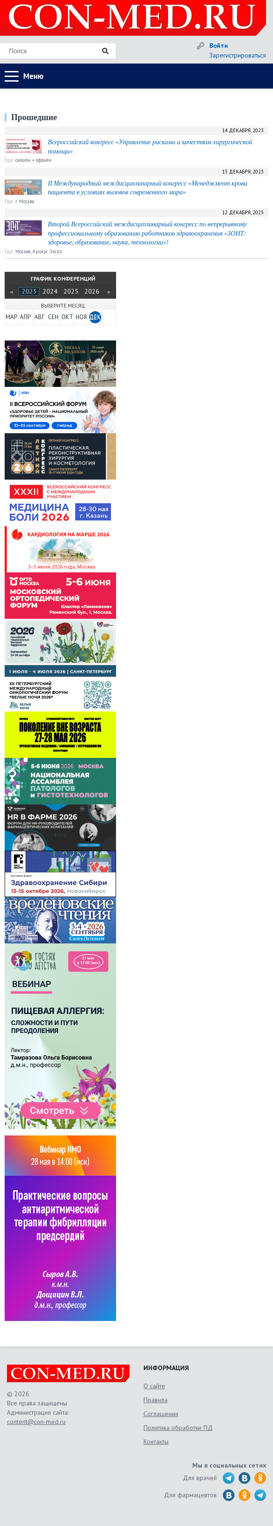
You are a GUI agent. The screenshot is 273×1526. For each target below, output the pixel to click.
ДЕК (95, 317)
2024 (50, 291)
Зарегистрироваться (237, 55)
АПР (25, 317)
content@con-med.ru (36, 1421)
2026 (91, 291)
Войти (218, 45)
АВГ (39, 317)
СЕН (53, 317)
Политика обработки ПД (178, 1427)
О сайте (154, 1386)
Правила (155, 1400)
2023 (29, 291)
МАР (11, 317)
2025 (71, 291)
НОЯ (81, 317)
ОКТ (67, 317)
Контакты (156, 1441)
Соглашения (160, 1414)
